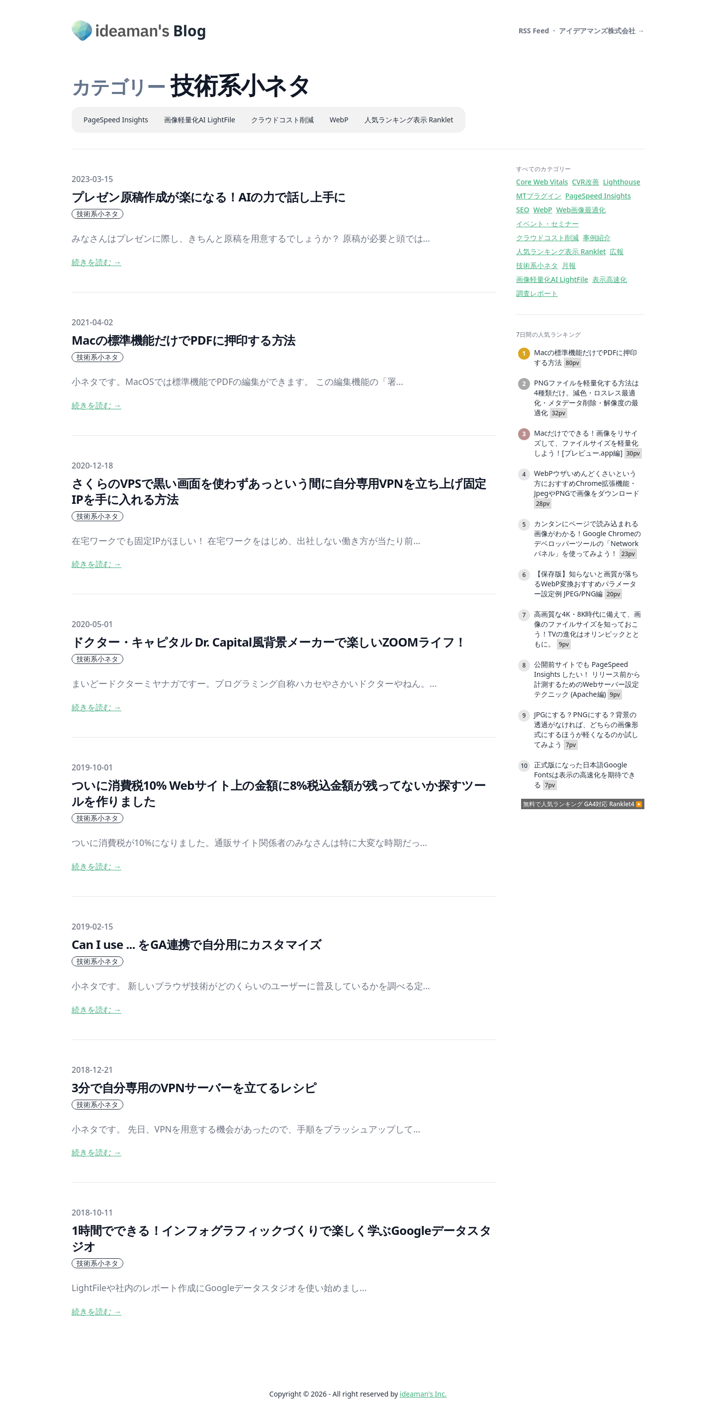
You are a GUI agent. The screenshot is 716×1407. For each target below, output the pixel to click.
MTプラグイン (538, 195)
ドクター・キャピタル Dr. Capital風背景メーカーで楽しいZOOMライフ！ (269, 642)
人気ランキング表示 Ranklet (408, 119)
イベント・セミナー (547, 223)
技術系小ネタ (97, 213)
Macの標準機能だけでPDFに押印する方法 (183, 340)
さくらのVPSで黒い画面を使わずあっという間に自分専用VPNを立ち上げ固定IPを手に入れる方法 (279, 491)
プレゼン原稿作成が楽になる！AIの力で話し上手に (209, 196)
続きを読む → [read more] (96, 262)
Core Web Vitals (542, 182)
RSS (534, 30)
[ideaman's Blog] (139, 30)
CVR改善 (585, 182)
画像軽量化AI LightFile (199, 119)
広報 (617, 251)
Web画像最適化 (581, 209)
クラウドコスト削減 (282, 119)
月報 (569, 265)
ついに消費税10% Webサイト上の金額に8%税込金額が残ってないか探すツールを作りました (278, 793)
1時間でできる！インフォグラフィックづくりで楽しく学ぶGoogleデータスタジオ (281, 1238)
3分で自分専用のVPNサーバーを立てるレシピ (194, 1087)
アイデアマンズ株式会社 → (601, 30)
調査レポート (537, 293)
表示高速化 (609, 279)
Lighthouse (621, 182)
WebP (339, 119)
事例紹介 (597, 237)
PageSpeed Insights (116, 119)
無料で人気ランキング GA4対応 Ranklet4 (578, 804)
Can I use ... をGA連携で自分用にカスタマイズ (197, 944)
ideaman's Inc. (423, 1394)
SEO (522, 209)
